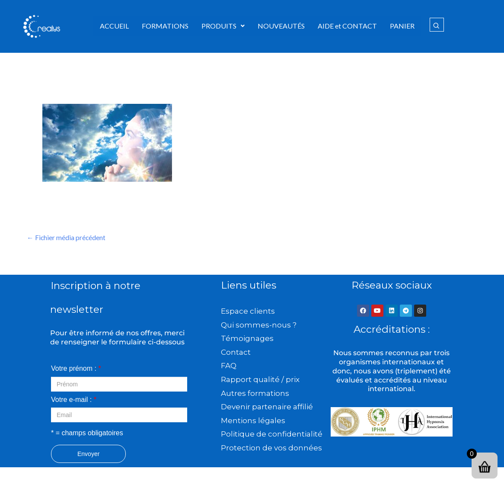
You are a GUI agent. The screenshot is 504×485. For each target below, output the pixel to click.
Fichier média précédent (66, 238)
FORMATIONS (165, 26)
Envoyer (88, 454)
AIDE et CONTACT (347, 26)
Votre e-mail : (73, 400)
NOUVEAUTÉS (281, 26)
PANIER (402, 26)
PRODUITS (223, 26)
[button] (223, 26)
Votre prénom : (76, 369)
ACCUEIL (114, 26)
